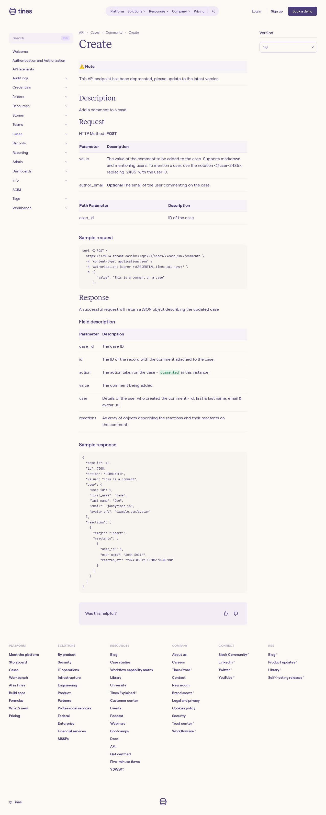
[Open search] (213, 11)
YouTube (226, 677)
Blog (113, 655)
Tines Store (182, 670)
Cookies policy (183, 708)
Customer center (124, 700)
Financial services (72, 731)
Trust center (183, 723)
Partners (64, 700)
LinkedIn (227, 662)
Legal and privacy (186, 700)
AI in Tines (17, 685)
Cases (95, 32)
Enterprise (66, 723)
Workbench (18, 677)
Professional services (74, 708)
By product (67, 655)
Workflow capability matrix (131, 670)
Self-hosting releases (286, 677)
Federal (64, 716)
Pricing (14, 716)
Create (134, 32)
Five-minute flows (125, 762)
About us (179, 655)
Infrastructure (69, 677)
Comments (114, 32)
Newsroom (180, 685)
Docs (114, 739)
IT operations (68, 670)
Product (64, 693)
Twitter (225, 670)
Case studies (120, 662)
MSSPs (63, 739)
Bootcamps (119, 731)
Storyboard (18, 662)
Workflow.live (184, 731)
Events (115, 708)
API (81, 32)
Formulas (16, 700)
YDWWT (117, 769)
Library (115, 677)
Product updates (282, 662)
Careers (178, 662)
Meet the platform (24, 655)
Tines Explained (123, 693)
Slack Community (234, 654)
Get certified (120, 754)
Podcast (116, 716)
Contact (179, 677)
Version (266, 33)
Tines (17, 802)
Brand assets (183, 693)
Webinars (117, 723)
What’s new (18, 708)
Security (64, 662)
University (118, 685)
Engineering (67, 685)
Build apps (17, 693)
